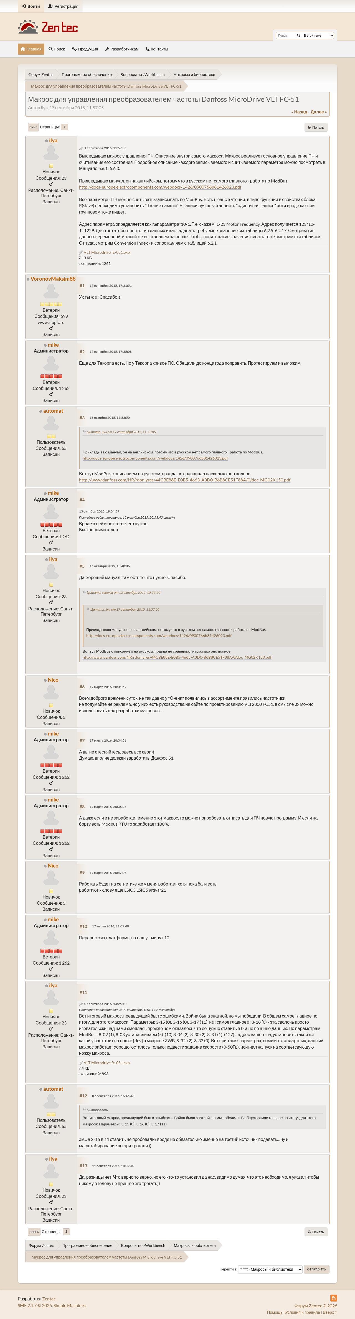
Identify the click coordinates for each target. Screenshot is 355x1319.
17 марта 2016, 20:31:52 (108, 687)
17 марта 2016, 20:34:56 (108, 740)
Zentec (48, 1298)
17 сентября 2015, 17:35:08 (111, 351)
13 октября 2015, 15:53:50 (110, 417)
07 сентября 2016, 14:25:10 (105, 1004)
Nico (53, 679)
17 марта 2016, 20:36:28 (108, 806)
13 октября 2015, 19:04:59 (99, 511)
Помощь (275, 1312)
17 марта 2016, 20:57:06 (108, 872)
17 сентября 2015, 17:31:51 (111, 285)
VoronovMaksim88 (53, 278)
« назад (299, 111)
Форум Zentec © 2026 (315, 1305)
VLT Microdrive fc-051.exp (104, 252)
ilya (53, 140)
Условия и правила (302, 1312)
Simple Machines (70, 1305)
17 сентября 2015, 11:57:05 (105, 148)
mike (53, 344)
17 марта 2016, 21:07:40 (110, 926)
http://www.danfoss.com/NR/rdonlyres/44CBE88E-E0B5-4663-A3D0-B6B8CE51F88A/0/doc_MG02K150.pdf (184, 479)
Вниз (33, 127)
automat (53, 410)
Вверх (34, 1232)
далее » (319, 111)
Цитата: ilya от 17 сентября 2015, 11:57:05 (121, 432)
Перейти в (228, 1269)
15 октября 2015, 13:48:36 (110, 566)
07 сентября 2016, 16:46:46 (113, 1096)
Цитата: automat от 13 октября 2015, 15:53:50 (123, 592)
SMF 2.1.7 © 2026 (35, 1305)
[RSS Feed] (333, 1298)
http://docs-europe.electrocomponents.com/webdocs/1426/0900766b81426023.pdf (160, 186)
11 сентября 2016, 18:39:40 (113, 1166)
